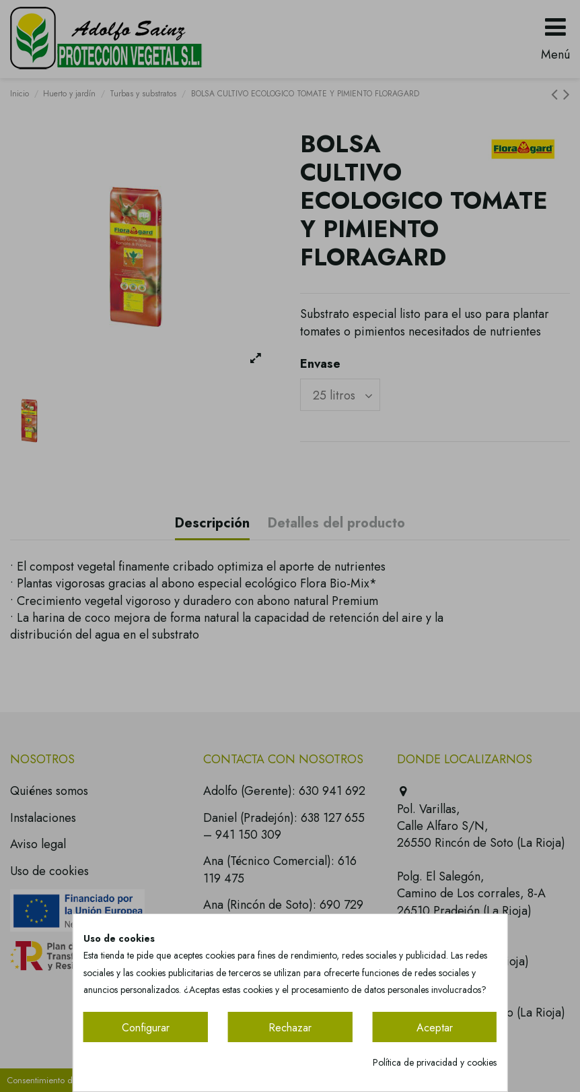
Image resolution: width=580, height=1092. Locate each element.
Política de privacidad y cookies (435, 1062)
